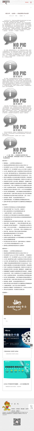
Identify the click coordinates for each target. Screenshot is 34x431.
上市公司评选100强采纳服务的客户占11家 (13, 243)
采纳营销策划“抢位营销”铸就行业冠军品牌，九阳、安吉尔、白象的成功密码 (18, 195)
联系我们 (13, 408)
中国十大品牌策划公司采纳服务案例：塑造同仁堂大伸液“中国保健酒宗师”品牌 (18, 179)
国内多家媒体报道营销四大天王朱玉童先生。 (14, 233)
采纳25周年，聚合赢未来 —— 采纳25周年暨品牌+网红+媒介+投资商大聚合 (18, 223)
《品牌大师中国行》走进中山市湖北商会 (13, 213)
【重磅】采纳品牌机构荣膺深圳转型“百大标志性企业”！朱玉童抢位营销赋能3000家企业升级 (18, 175)
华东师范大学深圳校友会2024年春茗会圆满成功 (14, 207)
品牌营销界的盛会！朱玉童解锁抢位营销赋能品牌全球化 (17, 199)
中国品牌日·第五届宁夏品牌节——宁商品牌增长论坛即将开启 (18, 225)
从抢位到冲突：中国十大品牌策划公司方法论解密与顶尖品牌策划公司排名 (18, 185)
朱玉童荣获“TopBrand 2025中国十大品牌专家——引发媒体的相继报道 (18, 167)
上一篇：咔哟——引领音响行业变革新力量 (17, 155)
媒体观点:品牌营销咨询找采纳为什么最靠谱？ (14, 245)
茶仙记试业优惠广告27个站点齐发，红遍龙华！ (14, 209)
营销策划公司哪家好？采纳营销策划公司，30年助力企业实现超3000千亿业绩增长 (18, 287)
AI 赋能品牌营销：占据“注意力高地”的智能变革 (15, 285)
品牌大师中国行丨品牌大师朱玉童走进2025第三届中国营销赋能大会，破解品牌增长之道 (18, 193)
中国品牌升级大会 (8, 219)
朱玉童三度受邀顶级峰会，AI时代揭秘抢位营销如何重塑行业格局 (18, 191)
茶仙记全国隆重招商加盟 (9, 239)
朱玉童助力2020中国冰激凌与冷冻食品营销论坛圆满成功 (17, 215)
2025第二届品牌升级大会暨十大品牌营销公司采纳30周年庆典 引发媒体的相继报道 (18, 171)
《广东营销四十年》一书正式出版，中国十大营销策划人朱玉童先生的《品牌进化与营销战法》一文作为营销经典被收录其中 (18, 229)
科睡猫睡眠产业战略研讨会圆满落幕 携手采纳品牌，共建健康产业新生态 (18, 183)
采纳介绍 (13, 410)
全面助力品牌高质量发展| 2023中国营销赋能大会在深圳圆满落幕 (18, 237)
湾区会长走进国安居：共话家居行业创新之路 (14, 289)
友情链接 (18, 408)
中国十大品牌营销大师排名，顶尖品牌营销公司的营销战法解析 (18, 187)
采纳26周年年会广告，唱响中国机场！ (12, 235)
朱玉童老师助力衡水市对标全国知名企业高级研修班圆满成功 (18, 217)
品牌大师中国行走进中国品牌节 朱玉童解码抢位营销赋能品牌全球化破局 (18, 201)
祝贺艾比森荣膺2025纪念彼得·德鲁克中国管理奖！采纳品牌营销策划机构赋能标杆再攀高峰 (18, 177)
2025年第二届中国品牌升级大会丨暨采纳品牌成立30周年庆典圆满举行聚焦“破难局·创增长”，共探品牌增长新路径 (18, 173)
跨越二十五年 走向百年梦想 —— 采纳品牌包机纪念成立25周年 (18, 227)
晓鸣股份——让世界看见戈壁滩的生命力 (13, 163)
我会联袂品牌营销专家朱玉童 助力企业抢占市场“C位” (16, 165)
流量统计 (18, 410)
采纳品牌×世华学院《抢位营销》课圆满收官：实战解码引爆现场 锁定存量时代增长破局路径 (18, 181)
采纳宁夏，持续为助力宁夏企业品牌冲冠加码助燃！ (15, 231)
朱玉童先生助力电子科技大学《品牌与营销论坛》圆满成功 (17, 241)
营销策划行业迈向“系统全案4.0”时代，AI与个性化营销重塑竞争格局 (18, 189)
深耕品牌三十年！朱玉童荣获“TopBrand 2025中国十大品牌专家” (18, 169)
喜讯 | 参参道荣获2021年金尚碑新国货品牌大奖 (14, 211)
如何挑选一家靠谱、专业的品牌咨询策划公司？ (14, 197)
